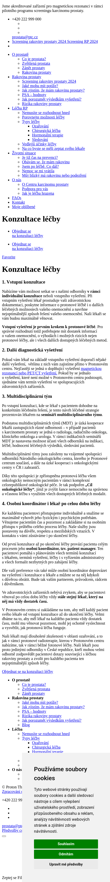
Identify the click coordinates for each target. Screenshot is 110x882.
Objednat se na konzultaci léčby (27, 233)
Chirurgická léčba (46, 130)
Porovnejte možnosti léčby (43, 117)
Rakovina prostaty (36, 72)
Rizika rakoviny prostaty (42, 104)
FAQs (16, 198)
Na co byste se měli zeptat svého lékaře (53, 148)
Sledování (40, 139)
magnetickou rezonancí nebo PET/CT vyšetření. (52, 370)
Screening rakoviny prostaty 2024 (55, 41)
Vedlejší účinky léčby (39, 144)
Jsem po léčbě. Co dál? (40, 166)
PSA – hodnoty (34, 95)
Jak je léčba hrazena (38, 193)
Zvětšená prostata (36, 63)
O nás (16, 180)
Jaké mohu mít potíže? (40, 86)
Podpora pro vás (35, 189)
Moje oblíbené (23, 207)
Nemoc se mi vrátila (38, 171)
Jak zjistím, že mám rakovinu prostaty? (53, 90)
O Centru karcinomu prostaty (45, 184)
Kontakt (18, 202)
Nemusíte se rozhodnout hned (46, 113)
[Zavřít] (4, 836)
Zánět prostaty (33, 68)
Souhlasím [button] (66, 844)
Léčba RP (20, 108)
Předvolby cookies (17, 830)
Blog (26, 725)
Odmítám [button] (66, 854)
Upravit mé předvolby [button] (65, 864)
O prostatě (20, 54)
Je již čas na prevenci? (40, 157)
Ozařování (40, 126)
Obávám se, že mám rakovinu (46, 162)
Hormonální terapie (47, 135)
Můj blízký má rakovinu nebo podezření (54, 175)
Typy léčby (31, 121)
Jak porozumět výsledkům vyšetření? (52, 99)
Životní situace (24, 153)
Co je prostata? (34, 59)
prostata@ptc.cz (25, 37)
